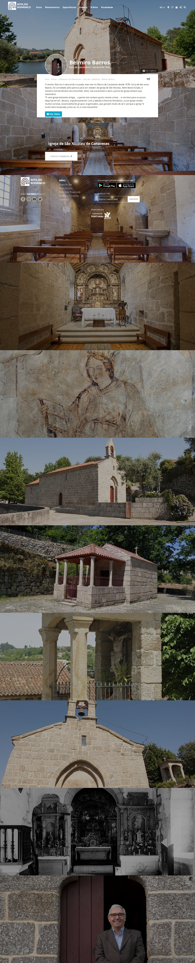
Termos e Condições (69, 195)
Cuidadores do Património (69, 79)
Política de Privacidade (70, 192)
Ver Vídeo (53, 114)
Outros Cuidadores (61, 156)
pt (162, 7)
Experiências (69, 7)
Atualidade (107, 7)
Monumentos (52, 7)
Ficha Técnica (65, 188)
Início (39, 7)
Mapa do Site (65, 184)
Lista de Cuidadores (91, 79)
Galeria (83, 7)
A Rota (94, 7)
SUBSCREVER (133, 199)
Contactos (64, 199)
